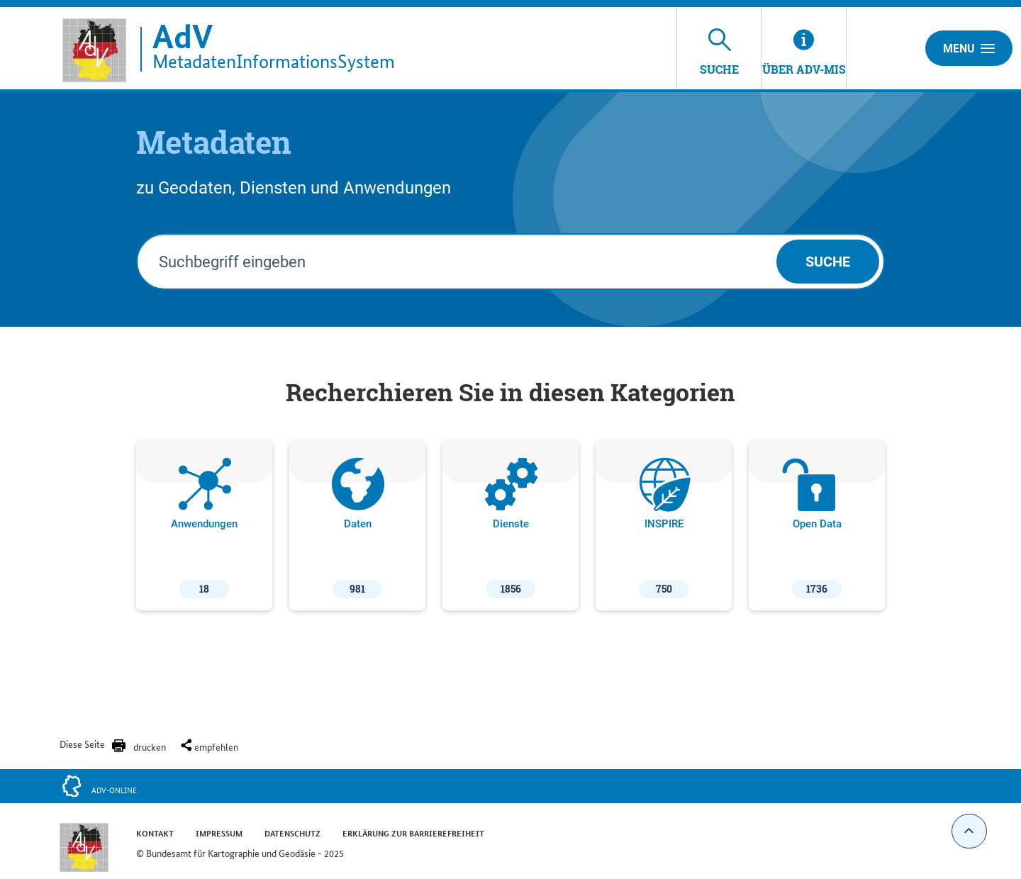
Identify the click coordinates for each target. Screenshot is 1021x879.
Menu (969, 48)
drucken (149, 746)
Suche (827, 261)
